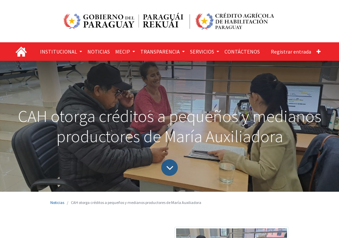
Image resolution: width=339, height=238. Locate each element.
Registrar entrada (291, 51)
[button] (318, 51)
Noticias (57, 202)
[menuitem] (99, 51)
